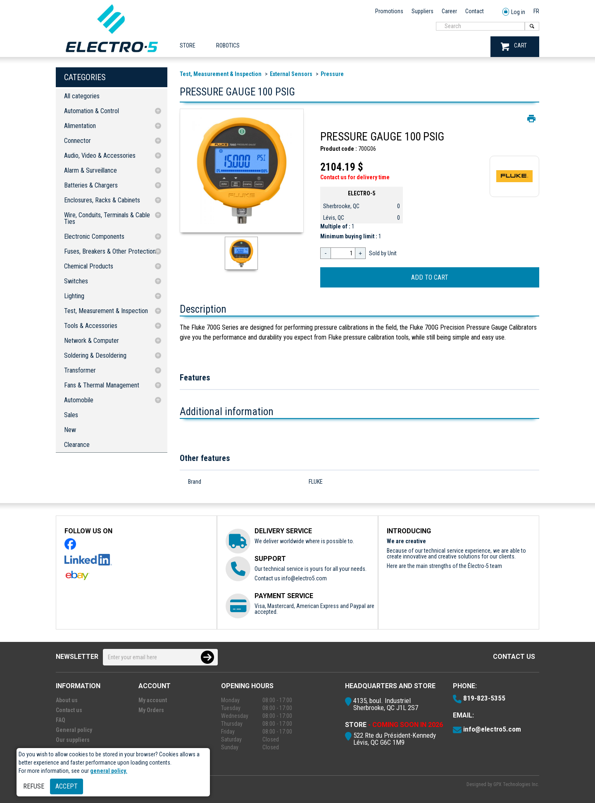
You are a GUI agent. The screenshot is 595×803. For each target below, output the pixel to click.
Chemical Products (88, 266)
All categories (82, 96)
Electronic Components (94, 236)
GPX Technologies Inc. (516, 784)
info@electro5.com (304, 578)
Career (449, 11)
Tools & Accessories (90, 326)
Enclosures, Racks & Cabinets (102, 200)
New (70, 430)
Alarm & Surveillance (90, 170)
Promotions (389, 11)
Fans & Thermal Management (101, 385)
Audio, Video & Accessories (100, 155)
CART (514, 46)
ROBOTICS (228, 45)
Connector (77, 141)
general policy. (108, 770)
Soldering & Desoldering (95, 355)
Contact (474, 11)
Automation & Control (91, 111)
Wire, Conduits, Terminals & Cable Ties (107, 218)
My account (152, 700)
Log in (513, 12)
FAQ (60, 720)
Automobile (78, 400)
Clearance (77, 445)
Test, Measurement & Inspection (106, 311)
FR (536, 11)
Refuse (33, 786)
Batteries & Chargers (91, 185)
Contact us (514, 656)
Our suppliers (73, 739)
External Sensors (291, 74)
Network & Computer (91, 340)
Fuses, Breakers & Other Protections (111, 251)
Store (187, 45)
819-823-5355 (484, 698)
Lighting (74, 296)
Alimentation (80, 126)
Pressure (332, 74)
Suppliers (422, 11)
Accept (66, 786)
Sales (71, 415)
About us (67, 700)
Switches (76, 281)
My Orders (151, 710)
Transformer (80, 370)
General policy (74, 730)
